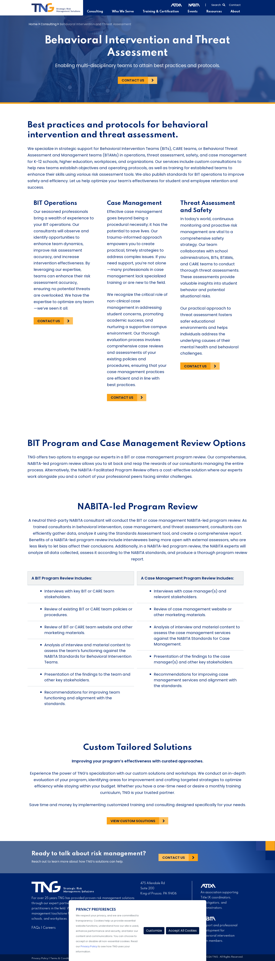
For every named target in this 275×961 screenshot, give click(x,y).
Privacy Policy (40, 958)
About (235, 11)
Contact (235, 5)
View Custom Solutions (133, 820)
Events (194, 11)
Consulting (98, 11)
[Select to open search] (218, 5)
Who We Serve (125, 11)
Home (33, 24)
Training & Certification (162, 11)
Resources (214, 11)
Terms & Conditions (62, 958)
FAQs (36, 927)
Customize (154, 930)
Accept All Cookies (182, 930)
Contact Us (133, 80)
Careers (49, 927)
